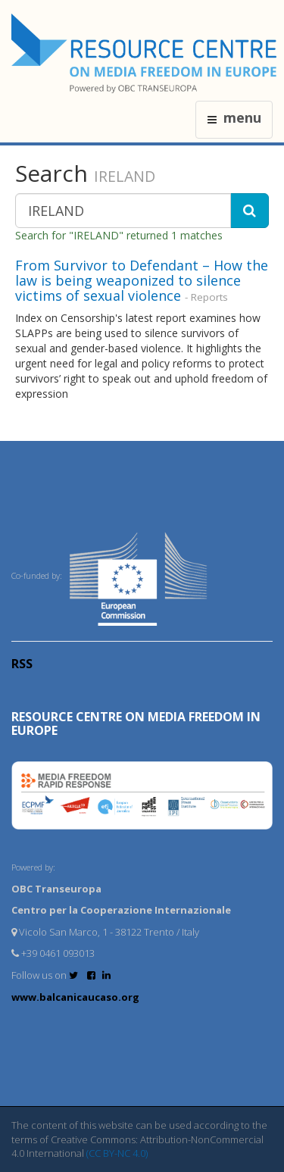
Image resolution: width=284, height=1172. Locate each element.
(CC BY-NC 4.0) (117, 1153)
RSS (22, 663)
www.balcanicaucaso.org (75, 997)
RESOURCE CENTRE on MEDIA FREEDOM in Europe (136, 723)
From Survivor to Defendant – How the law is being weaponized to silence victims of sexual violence (141, 280)
